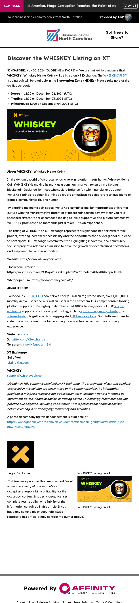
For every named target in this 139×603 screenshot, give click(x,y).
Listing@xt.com (18, 362)
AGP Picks (12, 6)
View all (130, 5)
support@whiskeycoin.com (25, 375)
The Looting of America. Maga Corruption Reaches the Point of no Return (70, 6)
